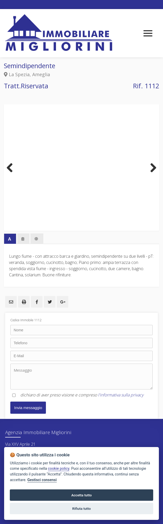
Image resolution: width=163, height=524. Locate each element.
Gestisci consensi (42, 480)
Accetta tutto (81, 495)
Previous (11, 167)
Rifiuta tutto (81, 508)
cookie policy (58, 468)
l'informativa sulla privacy (120, 395)
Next (151, 167)
